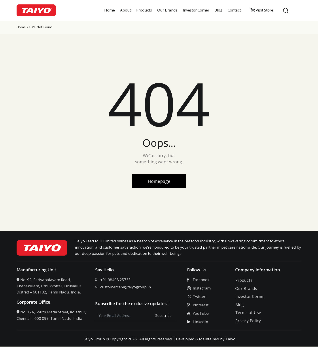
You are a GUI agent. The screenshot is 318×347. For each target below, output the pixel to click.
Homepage (159, 181)
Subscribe (163, 316)
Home (21, 27)
